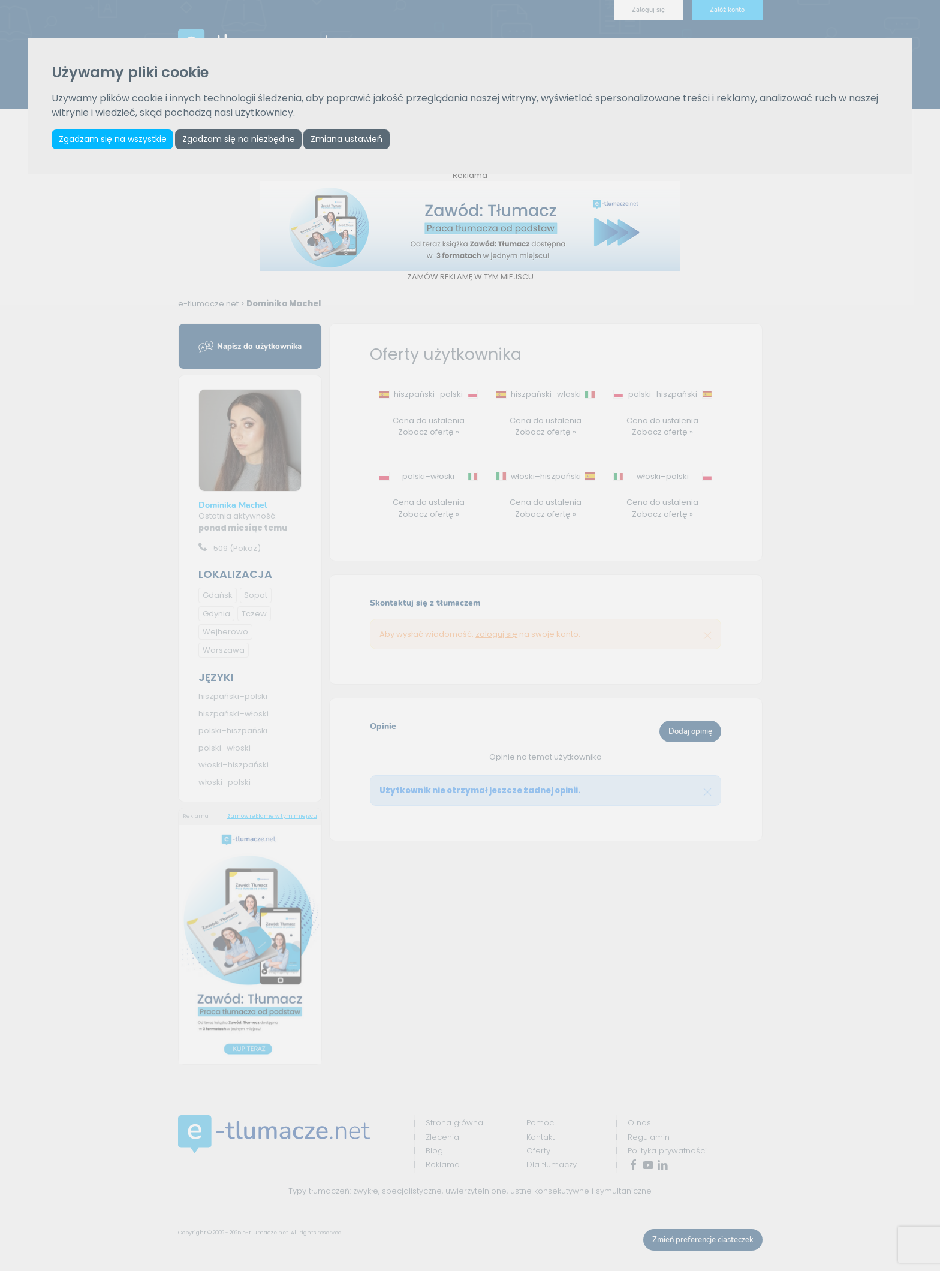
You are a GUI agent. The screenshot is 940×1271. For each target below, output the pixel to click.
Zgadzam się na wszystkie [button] (113, 140)
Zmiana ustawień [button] (351, 140)
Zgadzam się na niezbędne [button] (241, 140)
